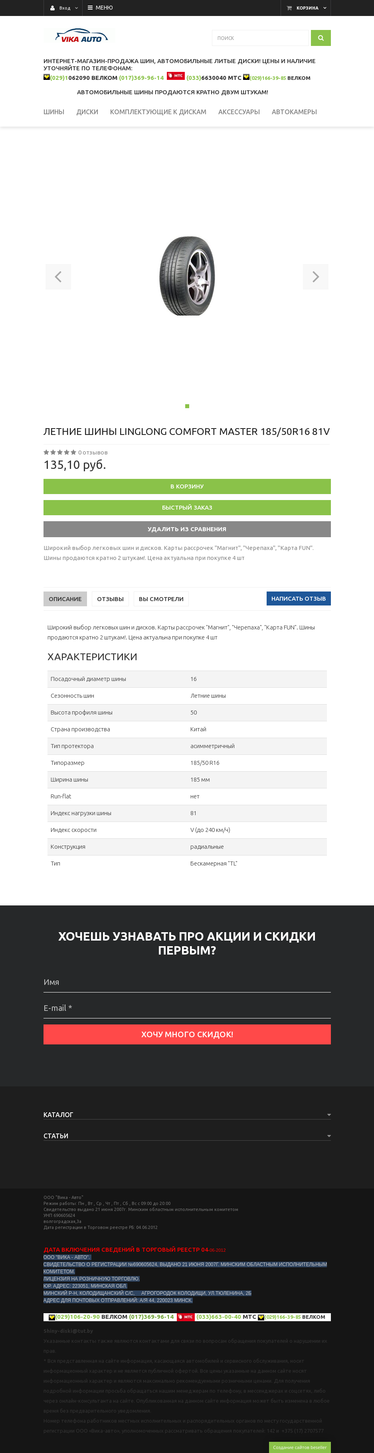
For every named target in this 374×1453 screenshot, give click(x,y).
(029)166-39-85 (267, 78)
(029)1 (59, 77)
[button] (58, 316)
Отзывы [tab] (110, 639)
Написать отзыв (298, 639)
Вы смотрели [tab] (161, 639)
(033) (193, 77)
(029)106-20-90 (77, 1357)
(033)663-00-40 (218, 1357)
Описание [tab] (65, 639)
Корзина (308, 8)
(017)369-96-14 (141, 77)
